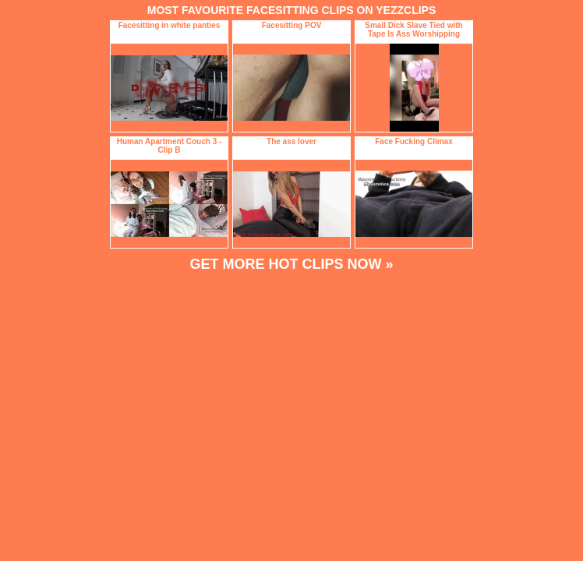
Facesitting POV (292, 25)
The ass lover (291, 141)
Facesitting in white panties (169, 25)
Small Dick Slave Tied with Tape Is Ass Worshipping (413, 29)
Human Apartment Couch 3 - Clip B (169, 145)
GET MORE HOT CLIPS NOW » (291, 264)
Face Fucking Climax (413, 141)
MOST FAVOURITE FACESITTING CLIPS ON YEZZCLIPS (291, 10)
